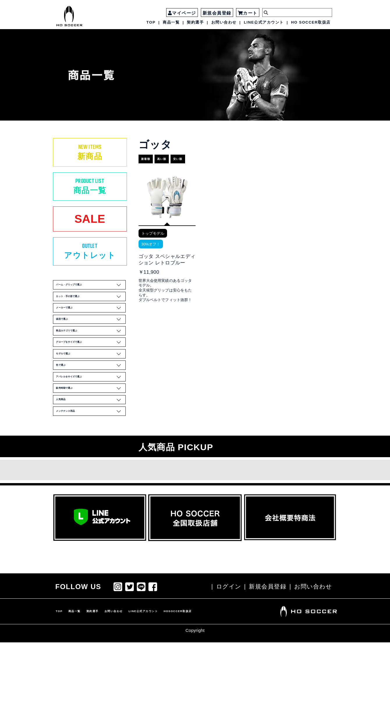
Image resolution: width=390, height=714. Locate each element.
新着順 (150, 156)
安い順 (197, 156)
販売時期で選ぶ (91, 448)
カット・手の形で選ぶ (91, 320)
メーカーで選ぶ (91, 336)
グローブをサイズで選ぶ (91, 384)
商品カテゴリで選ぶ (91, 368)
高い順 (174, 156)
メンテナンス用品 (91, 481)
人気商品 (91, 465)
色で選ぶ (91, 416)
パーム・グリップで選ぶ (91, 304)
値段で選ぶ (91, 352)
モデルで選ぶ (91, 400)
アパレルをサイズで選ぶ (91, 432)
